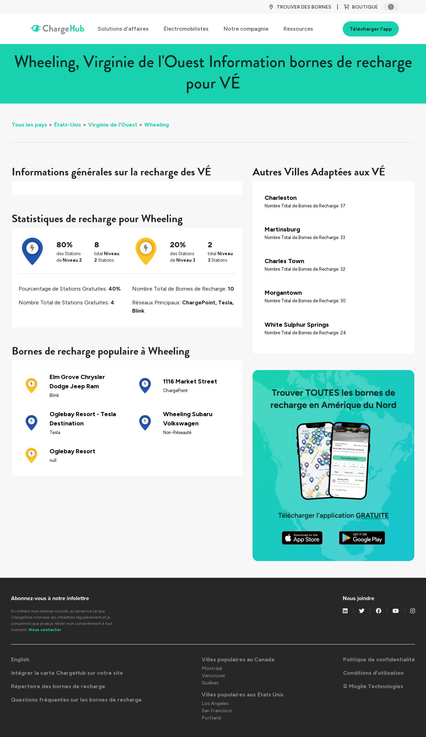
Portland (211, 718)
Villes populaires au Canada (238, 659)
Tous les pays (29, 124)
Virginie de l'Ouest (112, 124)
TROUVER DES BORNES (299, 7)
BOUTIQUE (361, 7)
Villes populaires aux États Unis (243, 694)
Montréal (212, 668)
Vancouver (213, 676)
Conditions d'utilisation (373, 673)
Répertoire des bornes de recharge (58, 686)
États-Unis (67, 124)
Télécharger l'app (371, 29)
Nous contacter (45, 629)
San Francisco (217, 711)
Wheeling (156, 124)
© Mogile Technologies (373, 686)
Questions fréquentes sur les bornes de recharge (76, 699)
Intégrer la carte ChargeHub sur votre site (67, 673)
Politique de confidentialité (379, 659)
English (20, 659)
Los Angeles (215, 703)
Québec (210, 683)
